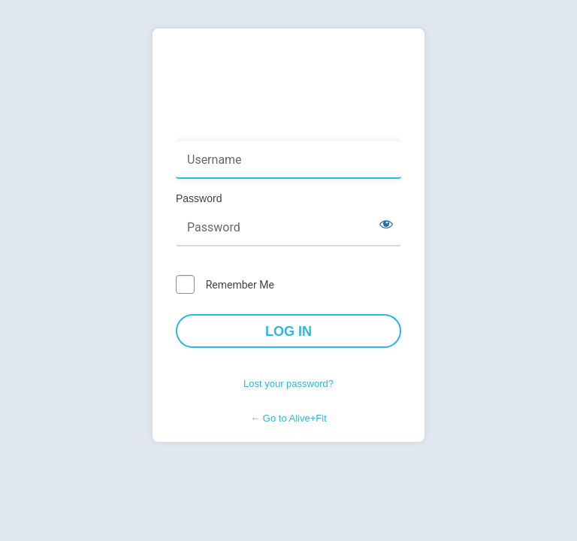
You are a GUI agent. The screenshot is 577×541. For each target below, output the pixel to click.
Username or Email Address (246, 131)
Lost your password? (288, 383)
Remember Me (240, 285)
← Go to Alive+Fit (288, 418)
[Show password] (386, 224)
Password (199, 198)
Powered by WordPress (288, 78)
